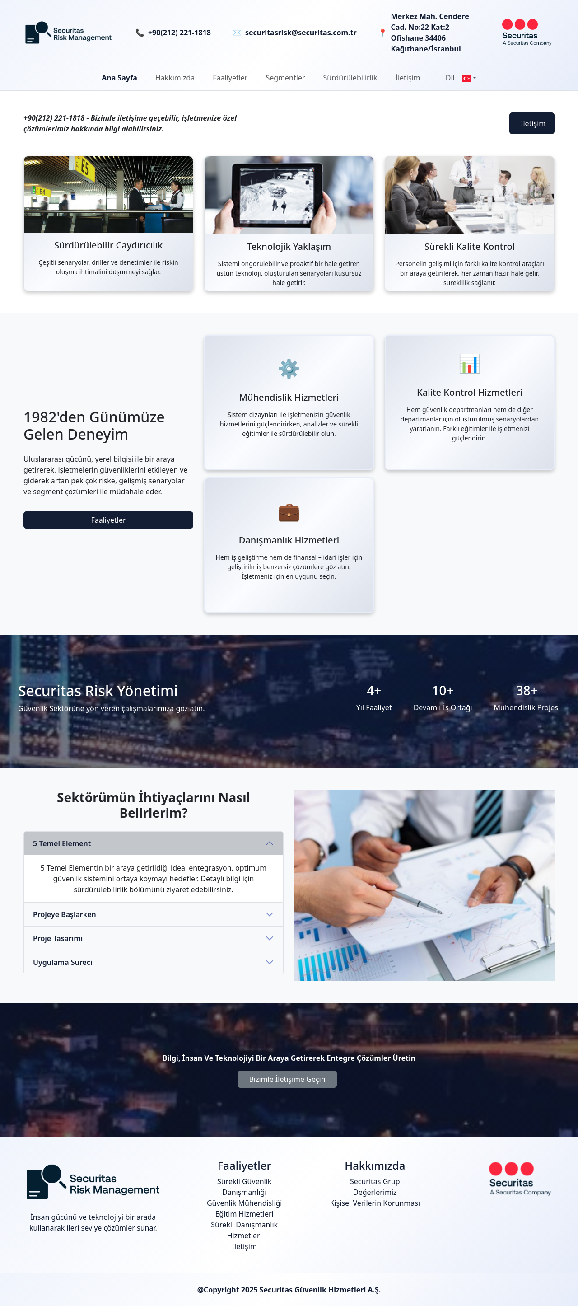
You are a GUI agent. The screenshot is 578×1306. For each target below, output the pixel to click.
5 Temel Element (62, 843)
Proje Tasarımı (58, 938)
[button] (175, 78)
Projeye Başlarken (64, 914)
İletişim (533, 123)
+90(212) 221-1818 (179, 32)
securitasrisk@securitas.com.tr (301, 32)
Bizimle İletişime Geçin (287, 1079)
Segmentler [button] (285, 78)
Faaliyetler (108, 520)
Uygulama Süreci (62, 962)
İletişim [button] (408, 78)
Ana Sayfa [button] (119, 78)
